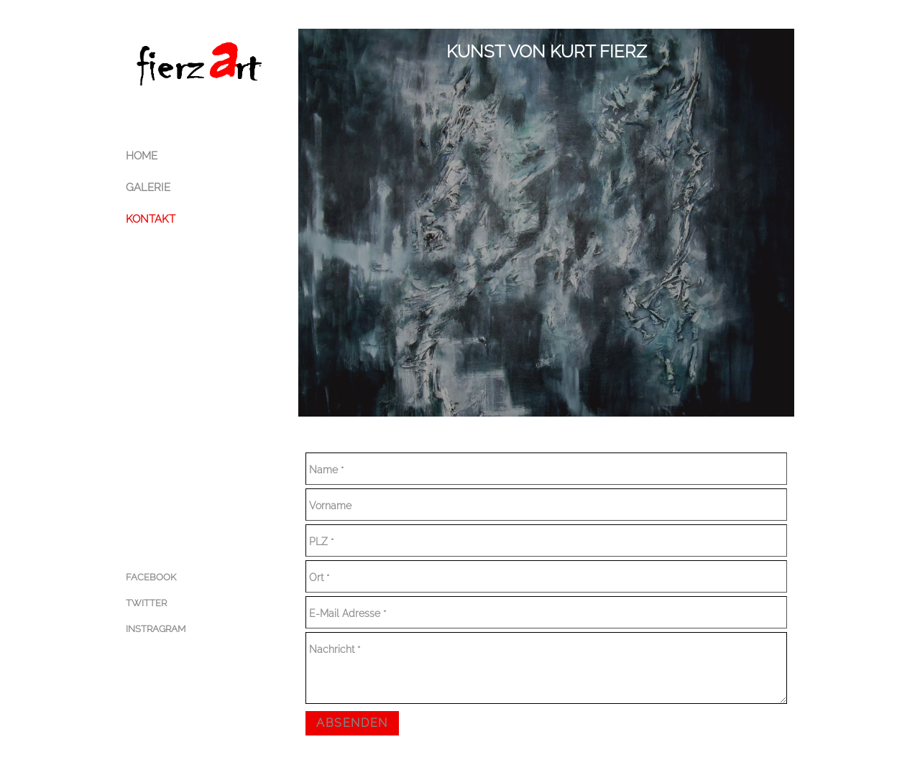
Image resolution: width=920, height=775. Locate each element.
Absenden (352, 723)
